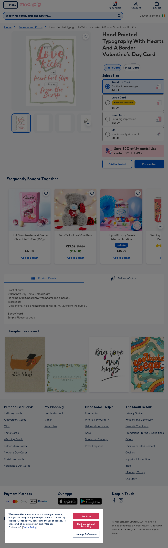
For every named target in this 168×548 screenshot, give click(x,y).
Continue (86, 516)
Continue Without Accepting (86, 525)
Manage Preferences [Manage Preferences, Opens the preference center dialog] (86, 534)
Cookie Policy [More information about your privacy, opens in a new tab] (29, 527)
